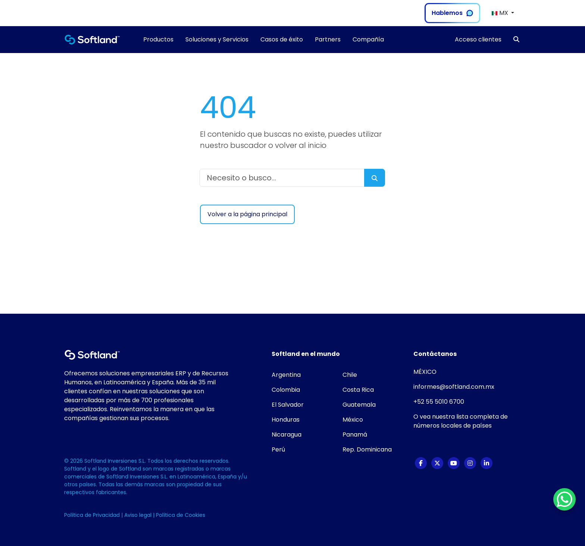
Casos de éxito (281, 39)
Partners (328, 39)
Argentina (286, 374)
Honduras (286, 419)
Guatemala (359, 404)
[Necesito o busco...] (282, 178)
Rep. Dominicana (367, 449)
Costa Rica (358, 389)
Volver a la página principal (247, 214)
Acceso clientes (478, 39)
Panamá (354, 434)
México (352, 419)
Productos (158, 39)
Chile (349, 374)
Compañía (368, 39)
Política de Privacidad (92, 515)
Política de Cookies (180, 515)
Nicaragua (286, 434)
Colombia (286, 389)
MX (500, 13)
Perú (278, 449)
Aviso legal (138, 515)
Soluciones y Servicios (216, 39)
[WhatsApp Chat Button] (564, 499)
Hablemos (452, 13)
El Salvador (288, 404)
